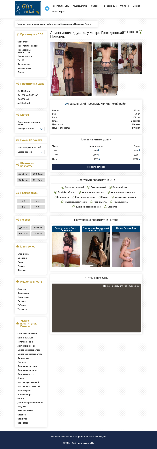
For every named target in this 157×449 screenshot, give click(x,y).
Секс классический (27, 333)
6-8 (38, 207)
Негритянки (23, 297)
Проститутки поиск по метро (29, 123)
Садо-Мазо (23, 42)
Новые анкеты (25, 56)
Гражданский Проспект (83, 103)
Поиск (21, 72)
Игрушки (22, 406)
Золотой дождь (25, 410)
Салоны (95, 6)
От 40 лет (38, 180)
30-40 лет (23, 180)
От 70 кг (38, 233)
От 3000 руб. (24, 99)
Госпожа (22, 362)
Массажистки (24, 68)
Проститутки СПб (85, 443)
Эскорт (136, 6)
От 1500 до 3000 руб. (28, 95)
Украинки (22, 309)
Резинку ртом (24, 390)
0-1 (23, 201)
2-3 (38, 201)
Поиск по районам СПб (29, 147)
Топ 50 (21, 60)
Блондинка (23, 254)
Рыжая (21, 266)
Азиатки (22, 289)
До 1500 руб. (24, 91)
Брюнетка (22, 258)
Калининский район (114, 103)
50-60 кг (38, 227)
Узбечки (22, 305)
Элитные (124, 6)
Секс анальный (25, 338)
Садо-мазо (23, 423)
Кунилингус (23, 358)
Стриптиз (22, 419)
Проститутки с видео (28, 46)
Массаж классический (29, 386)
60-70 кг (23, 233)
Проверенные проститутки (24, 51)
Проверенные (110, 6)
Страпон (22, 415)
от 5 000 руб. (24, 103)
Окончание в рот (26, 374)
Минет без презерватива (30, 354)
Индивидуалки (80, 6)
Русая (20, 262)
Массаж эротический (28, 382)
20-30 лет (38, 174)
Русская (22, 301)
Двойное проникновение (30, 402)
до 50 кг (23, 227)
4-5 (23, 207)
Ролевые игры (25, 394)
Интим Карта (58, 11)
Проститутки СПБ (60, 6)
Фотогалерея (24, 64)
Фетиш (21, 398)
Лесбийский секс (26, 346)
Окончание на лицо (27, 370)
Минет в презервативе (29, 350)
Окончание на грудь (27, 366)
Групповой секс (25, 342)
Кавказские (23, 293)
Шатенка (22, 270)
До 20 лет (23, 174)
